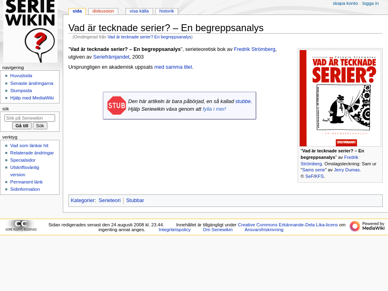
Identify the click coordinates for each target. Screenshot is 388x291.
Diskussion (103, 10)
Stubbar (135, 200)
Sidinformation (25, 189)
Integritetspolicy (175, 229)
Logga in (370, 3)
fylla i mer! (214, 109)
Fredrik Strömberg (254, 49)
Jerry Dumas (347, 169)
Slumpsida (21, 90)
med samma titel (173, 67)
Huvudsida (21, 75)
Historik (167, 10)
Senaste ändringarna (31, 83)
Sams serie (313, 169)
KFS (319, 176)
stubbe (243, 101)
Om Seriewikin (218, 229)
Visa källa (139, 10)
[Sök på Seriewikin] (29, 118)
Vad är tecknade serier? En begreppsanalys (150, 36)
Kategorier (83, 200)
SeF (309, 176)
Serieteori (109, 200)
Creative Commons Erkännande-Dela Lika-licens (288, 224)
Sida (77, 10)
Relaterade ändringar (32, 152)
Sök (5, 108)
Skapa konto (345, 3)
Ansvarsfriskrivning (264, 229)
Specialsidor (22, 160)
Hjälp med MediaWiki (32, 97)
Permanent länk (26, 181)
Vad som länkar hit (29, 145)
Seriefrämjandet (111, 57)
